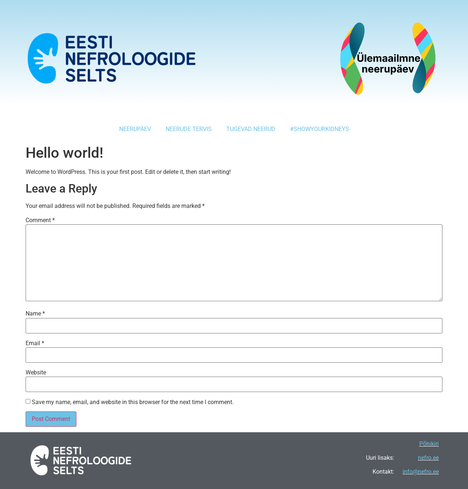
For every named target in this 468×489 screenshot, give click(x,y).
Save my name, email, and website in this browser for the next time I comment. (133, 402)
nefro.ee (428, 457)
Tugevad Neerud (250, 129)
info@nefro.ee (421, 471)
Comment (40, 220)
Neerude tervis (189, 129)
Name (35, 314)
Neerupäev (135, 129)
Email (35, 343)
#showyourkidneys (319, 129)
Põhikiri (429, 443)
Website (36, 373)
